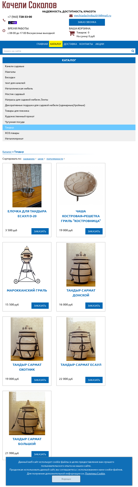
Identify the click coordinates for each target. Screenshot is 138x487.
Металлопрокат (14, 138)
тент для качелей (15, 82)
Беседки (10, 77)
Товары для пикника (17, 110)
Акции (99, 43)
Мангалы (10, 71)
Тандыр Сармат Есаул (81, 364)
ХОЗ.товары (12, 132)
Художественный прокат (19, 116)
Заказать (40, 231)
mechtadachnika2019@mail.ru (92, 15)
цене (40, 158)
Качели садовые (14, 66)
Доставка (70, 43)
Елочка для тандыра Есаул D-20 (27, 213)
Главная (42, 43)
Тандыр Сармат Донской (80, 292)
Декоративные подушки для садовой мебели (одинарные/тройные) (45, 105)
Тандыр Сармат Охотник (27, 366)
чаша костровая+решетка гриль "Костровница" (81, 216)
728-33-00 (20, 16)
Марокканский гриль (27, 290)
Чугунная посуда (14, 121)
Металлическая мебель (19, 88)
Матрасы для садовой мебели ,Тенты (26, 99)
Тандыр (9, 127)
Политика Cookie (95, 473)
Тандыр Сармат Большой (27, 441)
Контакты (86, 43)
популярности (55, 158)
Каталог (55, 43)
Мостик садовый (15, 93)
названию (29, 158)
